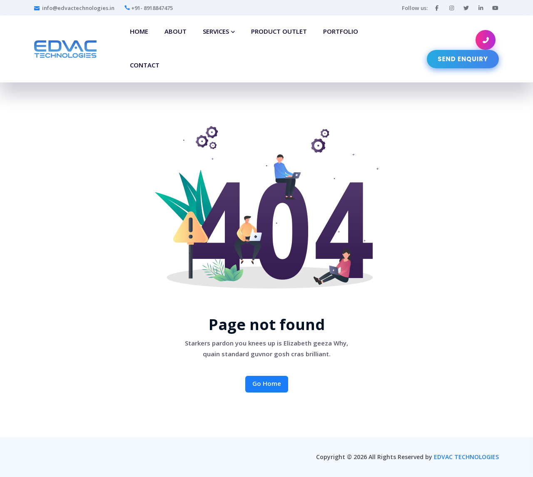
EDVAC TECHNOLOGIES (466, 457)
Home (139, 31)
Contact (144, 65)
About (175, 31)
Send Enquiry (463, 59)
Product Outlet (279, 31)
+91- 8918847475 (149, 8)
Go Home (266, 383)
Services (216, 31)
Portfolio (340, 31)
